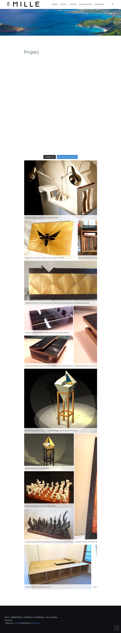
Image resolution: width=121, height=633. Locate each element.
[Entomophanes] (85, 4)
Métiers (55, 4)
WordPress (35, 623)
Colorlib (17, 623)
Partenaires (99, 4)
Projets (64, 4)
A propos (73, 4)
